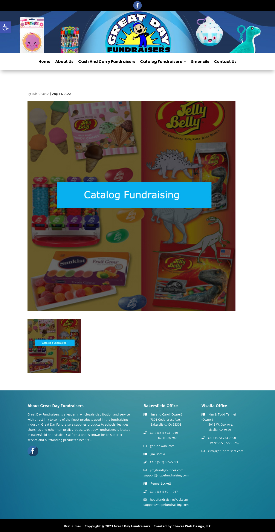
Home (44, 62)
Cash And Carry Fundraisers (106, 62)
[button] (5, 27)
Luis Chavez (40, 94)
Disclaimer (72, 526)
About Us (64, 62)
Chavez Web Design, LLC (192, 526)
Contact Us (225, 62)
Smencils (200, 62)
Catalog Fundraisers (161, 62)
